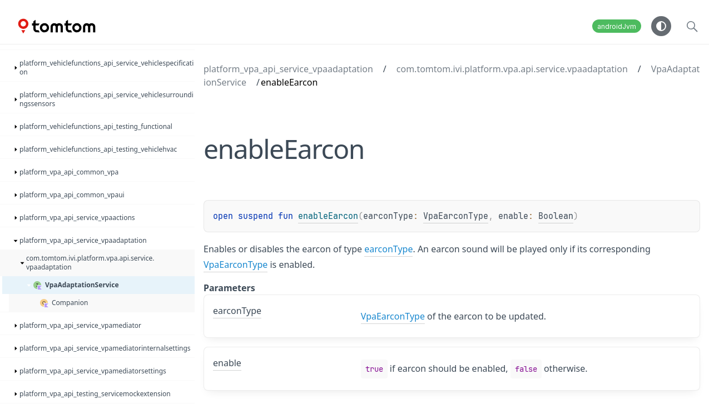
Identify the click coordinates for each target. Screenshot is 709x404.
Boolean (555, 216)
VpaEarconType (455, 216)
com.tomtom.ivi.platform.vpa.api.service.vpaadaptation (512, 69)
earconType (388, 249)
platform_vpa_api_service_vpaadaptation (288, 69)
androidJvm (616, 26)
